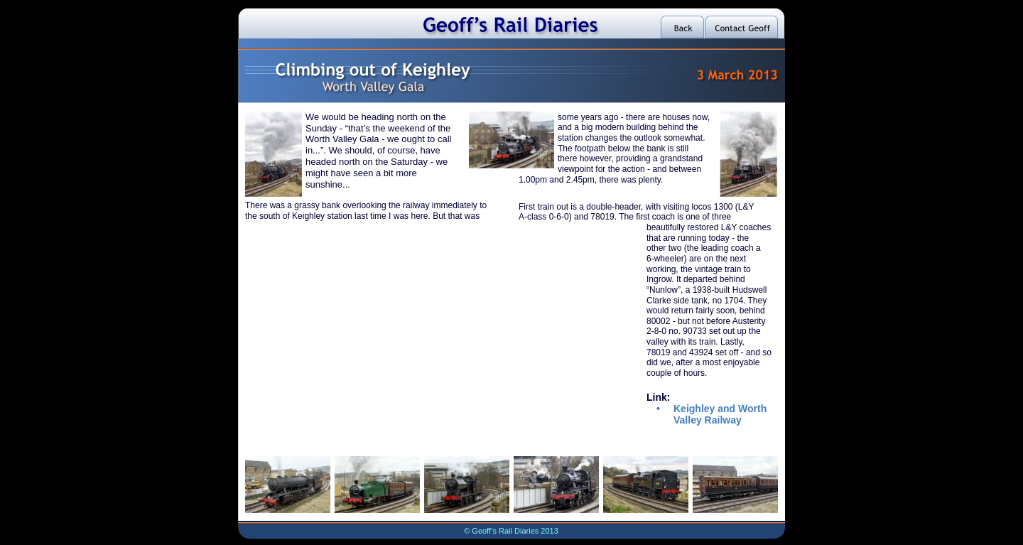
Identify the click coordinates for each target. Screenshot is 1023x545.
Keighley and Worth (721, 408)
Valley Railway (707, 420)
